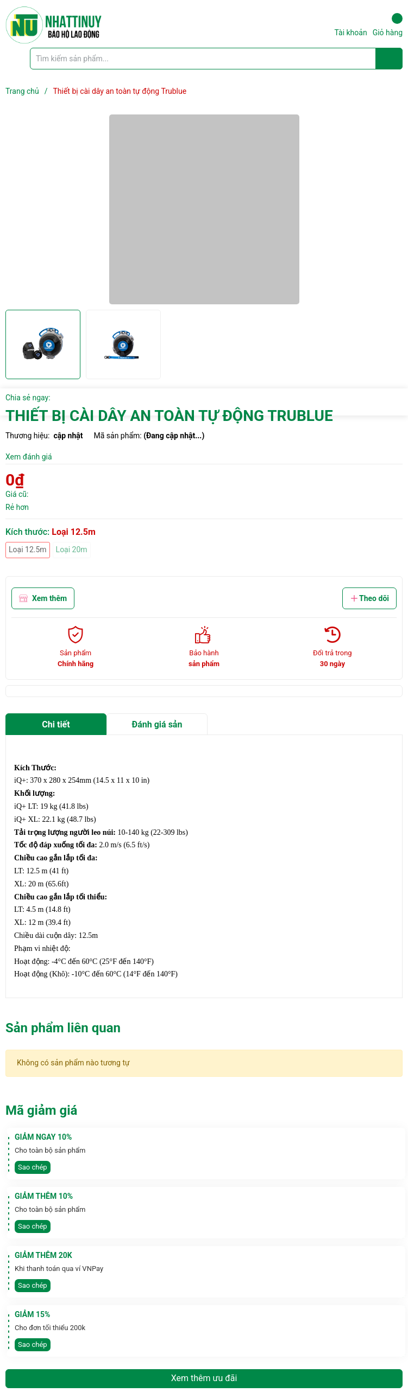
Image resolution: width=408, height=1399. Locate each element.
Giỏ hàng (388, 25)
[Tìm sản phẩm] (216, 58)
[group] (204, 209)
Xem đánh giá (28, 456)
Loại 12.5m (28, 549)
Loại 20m (71, 549)
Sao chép (32, 1167)
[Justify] (389, 58)
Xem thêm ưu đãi (204, 1378)
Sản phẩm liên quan (63, 1028)
